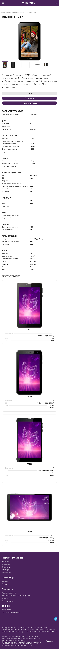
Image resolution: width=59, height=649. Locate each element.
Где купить (5, 598)
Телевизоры (6, 572)
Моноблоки (6, 564)
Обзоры (4, 584)
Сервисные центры (9, 593)
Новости (5, 581)
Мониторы (5, 570)
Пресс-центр (7, 577)
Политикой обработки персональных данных (19, 646)
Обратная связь (8, 601)
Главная (3, 12)
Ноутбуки (5, 562)
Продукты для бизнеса (12, 558)
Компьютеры (6, 567)
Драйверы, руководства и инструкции (16, 596)
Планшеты (28, 12)
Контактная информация (11, 613)
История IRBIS (7, 610)
